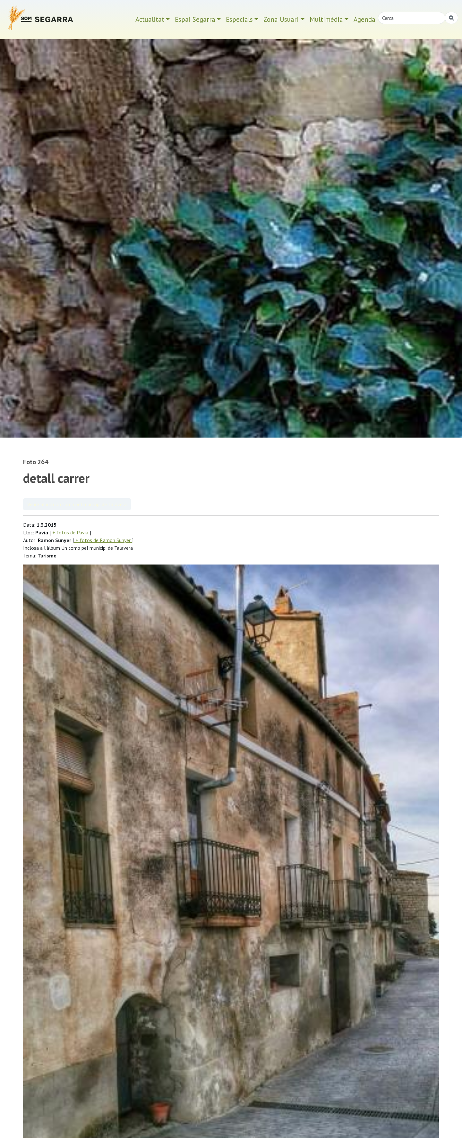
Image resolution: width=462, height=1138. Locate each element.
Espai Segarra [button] (195, 19)
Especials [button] (239, 19)
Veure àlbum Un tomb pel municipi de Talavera (77, 504)
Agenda (364, 19)
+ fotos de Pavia (70, 532)
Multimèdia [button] (326, 19)
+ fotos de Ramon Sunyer (103, 540)
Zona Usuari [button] (281, 19)
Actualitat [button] (149, 19)
